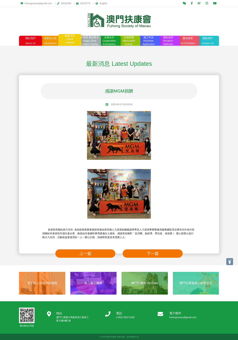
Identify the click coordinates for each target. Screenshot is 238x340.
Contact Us (207, 40)
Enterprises (109, 40)
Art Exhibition (187, 40)
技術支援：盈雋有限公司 (128, 337)
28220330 (64, 3)
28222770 (83, 3)
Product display (89, 40)
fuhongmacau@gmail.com (36, 3)
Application (148, 40)
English (101, 3)
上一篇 (85, 253)
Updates (69, 39)
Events (128, 40)
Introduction (50, 40)
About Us (30, 40)
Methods (168, 40)
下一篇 (153, 253)
